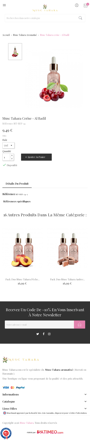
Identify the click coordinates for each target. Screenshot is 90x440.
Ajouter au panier (36, 157)
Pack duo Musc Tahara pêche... (22, 279)
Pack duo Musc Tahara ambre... (67, 279)
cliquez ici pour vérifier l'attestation (71, 413)
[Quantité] (6, 157)
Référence (8, 194)
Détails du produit (17, 183)
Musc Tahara (27, 422)
